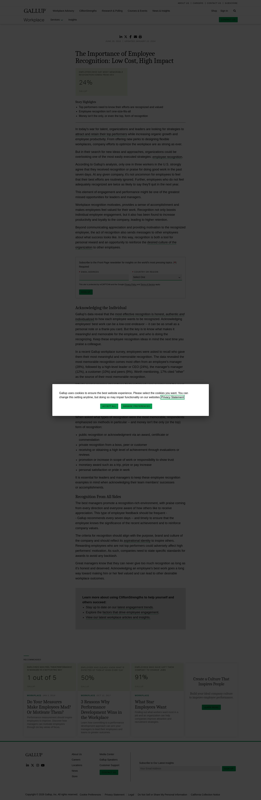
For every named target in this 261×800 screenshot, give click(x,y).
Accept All (109, 406)
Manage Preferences (136, 406)
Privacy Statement (172, 397)
